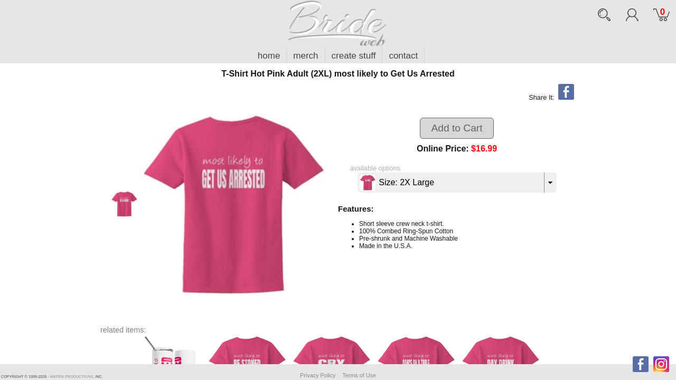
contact (403, 56)
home (269, 56)
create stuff (354, 56)
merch (305, 56)
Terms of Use (359, 375)
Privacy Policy (317, 375)
